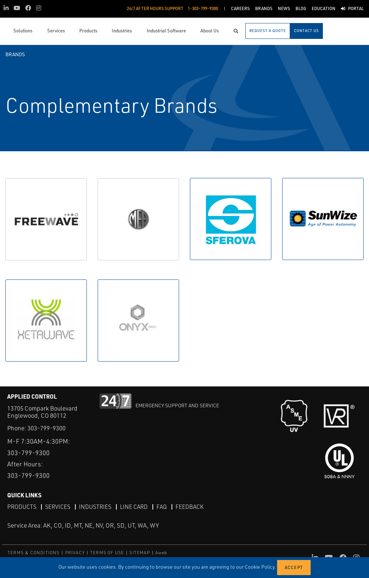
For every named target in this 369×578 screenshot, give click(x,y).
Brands (15, 54)
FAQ (161, 507)
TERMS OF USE (107, 552)
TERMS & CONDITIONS (34, 552)
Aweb (161, 552)
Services (57, 507)
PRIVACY (75, 552)
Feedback (189, 507)
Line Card (134, 507)
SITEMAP (139, 552)
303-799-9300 (46, 428)
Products (21, 507)
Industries (95, 507)
